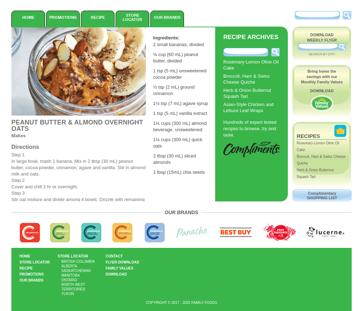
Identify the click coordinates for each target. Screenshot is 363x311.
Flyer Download (122, 262)
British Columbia (78, 261)
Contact (114, 256)
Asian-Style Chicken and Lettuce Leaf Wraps (248, 107)
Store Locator (132, 17)
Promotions (63, 17)
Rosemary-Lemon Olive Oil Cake (251, 65)
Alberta (69, 266)
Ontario (69, 280)
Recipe (98, 17)
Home (28, 17)
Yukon (67, 294)
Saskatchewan (76, 271)
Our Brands (167, 17)
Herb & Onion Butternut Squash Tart (247, 93)
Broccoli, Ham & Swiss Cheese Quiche (246, 79)
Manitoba (70, 275)
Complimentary (322, 195)
